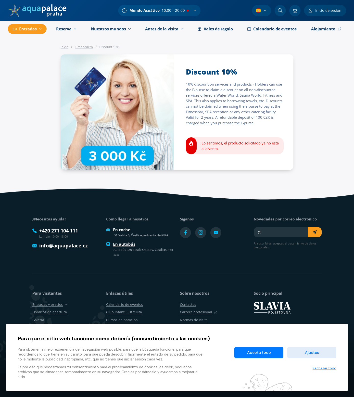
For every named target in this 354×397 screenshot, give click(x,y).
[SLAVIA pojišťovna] (272, 307)
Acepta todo (259, 352)
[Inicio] (37, 10)
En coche (118, 229)
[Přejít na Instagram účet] (200, 232)
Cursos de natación (122, 320)
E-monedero (84, 47)
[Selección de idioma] (261, 10)
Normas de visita (194, 320)
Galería (38, 320)
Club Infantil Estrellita (124, 312)
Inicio (64, 47)
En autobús (120, 244)
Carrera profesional (198, 312)
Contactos (188, 304)
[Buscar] (280, 10)
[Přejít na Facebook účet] (185, 232)
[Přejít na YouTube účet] (215, 232)
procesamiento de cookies (135, 367)
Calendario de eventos (124, 304)
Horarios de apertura (49, 312)
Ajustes (312, 352)
